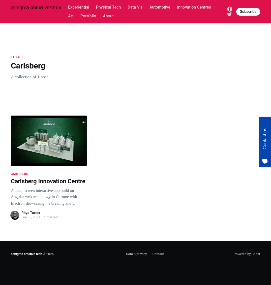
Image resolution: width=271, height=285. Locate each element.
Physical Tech (108, 7)
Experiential (78, 7)
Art (71, 16)
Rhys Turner (30, 213)
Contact (158, 254)
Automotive (159, 7)
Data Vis (135, 7)
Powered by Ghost (247, 254)
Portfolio (88, 16)
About (108, 16)
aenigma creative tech (26, 254)
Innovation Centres (194, 7)
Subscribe (248, 11)
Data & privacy (136, 254)
